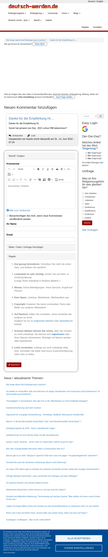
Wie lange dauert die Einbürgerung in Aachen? (26, 40)
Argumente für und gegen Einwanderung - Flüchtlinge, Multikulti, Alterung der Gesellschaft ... (46, 415)
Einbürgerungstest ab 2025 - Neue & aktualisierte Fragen (30, 428)
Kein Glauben (89, 193)
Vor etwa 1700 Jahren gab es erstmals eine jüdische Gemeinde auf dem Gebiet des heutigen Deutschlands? (52, 469)
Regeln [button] (12, 256)
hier (101, 162)
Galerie (49, 20)
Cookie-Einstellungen (79, 548)
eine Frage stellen (64, 97)
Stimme (87, 223)
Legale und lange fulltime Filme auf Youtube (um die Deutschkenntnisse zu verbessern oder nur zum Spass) (52, 506)
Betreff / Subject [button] (17, 156)
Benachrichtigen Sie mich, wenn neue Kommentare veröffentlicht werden (34, 217)
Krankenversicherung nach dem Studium (23, 408)
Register (85, 27)
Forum (65, 13)
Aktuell (37, 20)
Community (53, 13)
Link (33, 135)
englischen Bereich (44, 321)
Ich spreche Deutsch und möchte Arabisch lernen (27, 483)
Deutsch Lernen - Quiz (19, 20)
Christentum (88, 197)
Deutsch (91, 1)
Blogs (76, 13)
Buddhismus (89, 211)
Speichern (14, 365)
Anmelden (97, 27)
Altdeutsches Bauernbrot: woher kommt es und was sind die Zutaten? (36, 490)
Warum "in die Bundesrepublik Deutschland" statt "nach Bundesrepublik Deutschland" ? (43, 421)
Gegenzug (89, 148)
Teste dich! (40, 44)
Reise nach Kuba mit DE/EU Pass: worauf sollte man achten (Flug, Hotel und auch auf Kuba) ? (47, 513)
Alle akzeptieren (79, 538)
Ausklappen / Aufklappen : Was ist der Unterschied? (28, 520)
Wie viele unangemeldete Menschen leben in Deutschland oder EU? (35, 449)
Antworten (17, 135)
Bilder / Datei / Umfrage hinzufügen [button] (26, 247)
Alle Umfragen (90, 230)
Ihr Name (11, 224)
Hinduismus (88, 207)
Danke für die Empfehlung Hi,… (63, 40)
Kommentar (13, 163)
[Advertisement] (54, 67)
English (100, 1)
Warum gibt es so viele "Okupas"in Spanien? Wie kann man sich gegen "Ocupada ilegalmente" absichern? (52, 455)
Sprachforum (66, 321)
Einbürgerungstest (17, 13)
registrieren (58, 334)
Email (10, 234)
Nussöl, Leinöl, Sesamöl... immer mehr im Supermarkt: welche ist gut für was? (39, 442)
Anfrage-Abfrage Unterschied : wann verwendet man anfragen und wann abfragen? (42, 476)
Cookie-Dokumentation (9, 552)
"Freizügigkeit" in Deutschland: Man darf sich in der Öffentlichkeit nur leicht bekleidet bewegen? (47, 401)
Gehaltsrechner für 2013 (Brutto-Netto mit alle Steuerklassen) (32, 435)
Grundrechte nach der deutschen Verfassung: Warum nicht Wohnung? (36, 462)
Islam (85, 204)
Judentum (87, 200)
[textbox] (41, 195)
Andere (86, 218)
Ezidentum (88, 214)
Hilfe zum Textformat (18, 210)
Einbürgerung (37, 13)
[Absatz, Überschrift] (26, 169)
